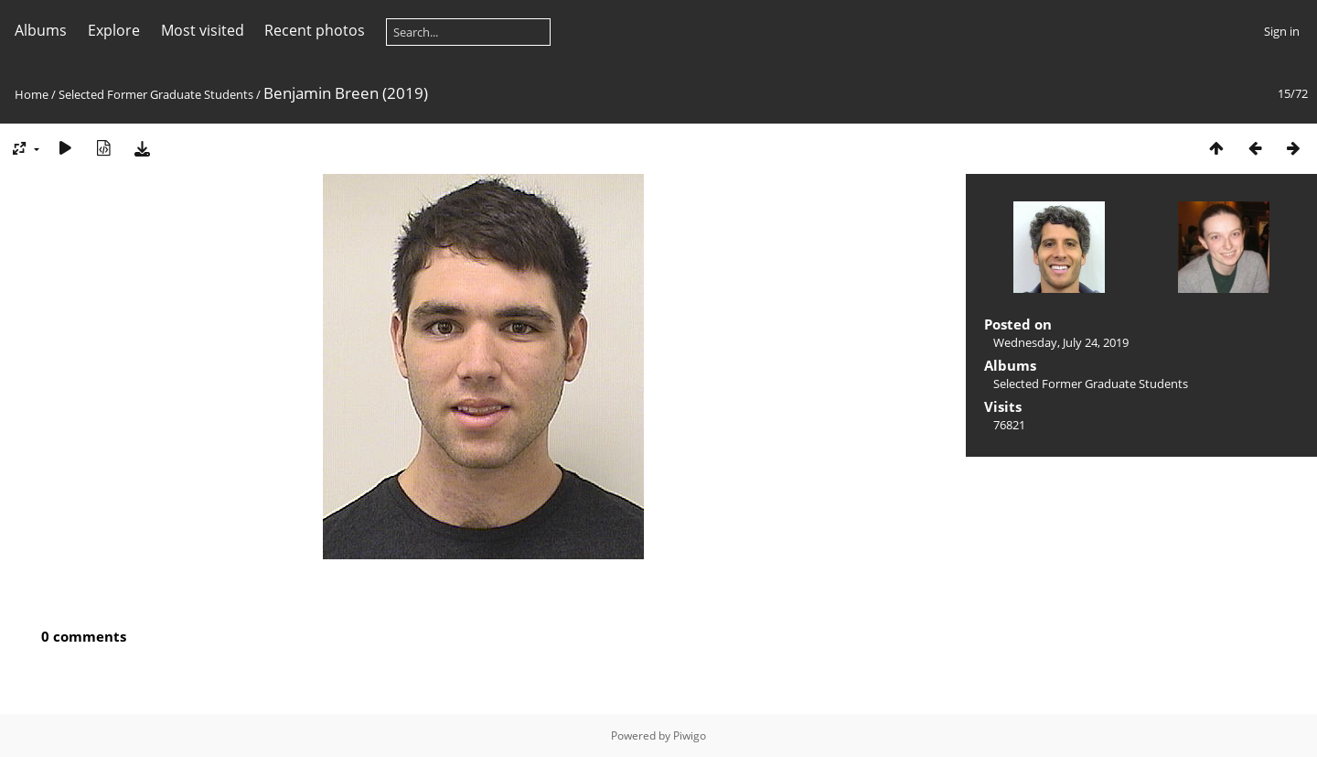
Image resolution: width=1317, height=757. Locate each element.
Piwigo (689, 735)
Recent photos (314, 30)
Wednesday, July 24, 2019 (1061, 342)
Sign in (1282, 31)
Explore (114, 30)
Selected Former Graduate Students (156, 94)
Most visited (202, 30)
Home (31, 94)
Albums (41, 30)
